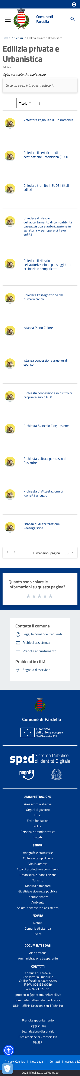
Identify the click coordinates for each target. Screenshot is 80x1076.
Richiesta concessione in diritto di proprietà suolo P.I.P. (47, 395)
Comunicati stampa (38, 928)
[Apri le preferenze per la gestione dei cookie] (7, 1068)
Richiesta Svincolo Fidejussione (46, 425)
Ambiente (38, 902)
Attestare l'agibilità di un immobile (48, 119)
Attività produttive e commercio (38, 869)
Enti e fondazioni (38, 820)
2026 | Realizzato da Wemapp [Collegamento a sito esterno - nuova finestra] (40, 1073)
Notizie (38, 922)
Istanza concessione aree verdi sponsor (45, 362)
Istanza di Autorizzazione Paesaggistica (41, 525)
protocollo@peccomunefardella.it (38, 994)
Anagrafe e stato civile (38, 852)
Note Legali (37, 1061)
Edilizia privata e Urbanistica (44, 38)
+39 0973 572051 (38, 989)
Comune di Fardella (44, 18)
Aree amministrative (38, 804)
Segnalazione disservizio (38, 1031)
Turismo (37, 880)
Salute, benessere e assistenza (38, 907)
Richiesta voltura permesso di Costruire (44, 460)
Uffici (37, 815)
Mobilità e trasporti (38, 885)
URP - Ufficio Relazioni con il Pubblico (38, 1005)
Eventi (38, 934)
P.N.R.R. (38, 1042)
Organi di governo (38, 809)
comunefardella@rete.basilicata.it (38, 1000)
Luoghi (37, 837)
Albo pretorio (38, 952)
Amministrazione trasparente (38, 958)
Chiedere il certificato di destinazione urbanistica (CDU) (45, 154)
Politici (37, 826)
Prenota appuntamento (38, 1020)
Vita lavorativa (38, 863)
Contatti (38, 966)
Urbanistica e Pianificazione (38, 874)
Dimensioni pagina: (47, 553)
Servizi (19, 38)
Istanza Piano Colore (38, 327)
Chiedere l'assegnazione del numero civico (43, 297)
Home (6, 38)
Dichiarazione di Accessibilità (38, 1036)
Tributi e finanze (38, 896)
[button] (74, 4)
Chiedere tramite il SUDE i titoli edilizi (46, 187)
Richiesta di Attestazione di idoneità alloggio (43, 493)
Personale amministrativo (37, 831)
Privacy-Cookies (15, 1061)
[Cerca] (72, 19)
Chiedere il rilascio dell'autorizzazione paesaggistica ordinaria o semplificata (47, 264)
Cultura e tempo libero (38, 858)
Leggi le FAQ (38, 1025)
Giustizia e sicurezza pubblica (37, 891)
